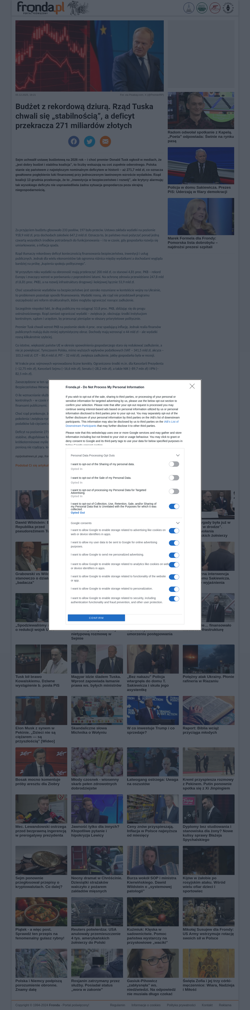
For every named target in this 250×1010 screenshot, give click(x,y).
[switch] (174, 464)
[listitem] (125, 455)
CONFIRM (96, 617)
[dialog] (125, 505)
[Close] (193, 387)
